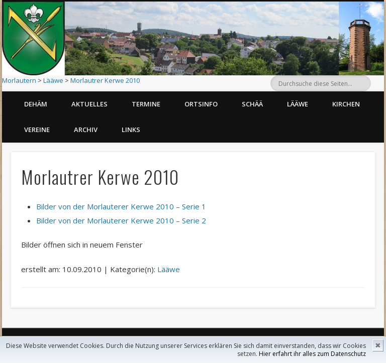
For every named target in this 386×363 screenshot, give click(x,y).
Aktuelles (89, 103)
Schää (252, 103)
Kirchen (346, 103)
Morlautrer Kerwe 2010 (105, 80)
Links (131, 129)
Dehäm (35, 103)
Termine (146, 103)
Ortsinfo (201, 103)
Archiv (86, 129)
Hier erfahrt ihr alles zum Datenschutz (312, 353)
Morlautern (19, 80)
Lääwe (53, 80)
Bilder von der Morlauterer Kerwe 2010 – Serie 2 (121, 220)
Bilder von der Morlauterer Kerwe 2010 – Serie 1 (121, 206)
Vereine (37, 129)
